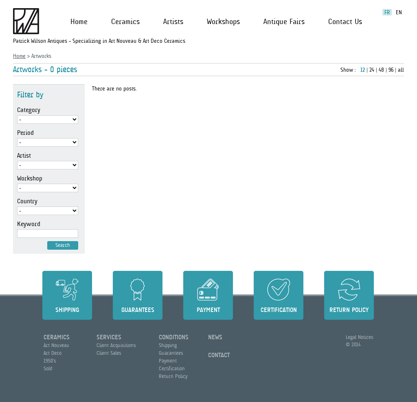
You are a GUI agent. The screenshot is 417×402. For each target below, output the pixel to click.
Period (25, 132)
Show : (349, 69)
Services (109, 337)
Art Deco (52, 353)
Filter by (30, 94)
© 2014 (353, 344)
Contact (219, 355)
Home (79, 21)
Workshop (29, 178)
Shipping (67, 310)
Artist (24, 155)
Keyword (28, 224)
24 (371, 69)
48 (381, 69)
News (215, 337)
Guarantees (137, 310)
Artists (173, 21)
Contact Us (345, 21)
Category (28, 110)
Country (27, 201)
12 (362, 69)
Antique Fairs (284, 21)
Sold (48, 368)
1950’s (50, 361)
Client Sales (109, 353)
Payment (208, 310)
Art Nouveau (56, 345)
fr (387, 12)
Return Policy (349, 310)
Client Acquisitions (116, 345)
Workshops (223, 21)
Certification (279, 310)
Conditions (174, 337)
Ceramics (125, 21)
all (401, 69)
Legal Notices (359, 337)
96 (390, 69)
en (399, 12)
